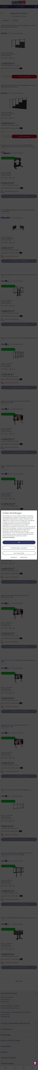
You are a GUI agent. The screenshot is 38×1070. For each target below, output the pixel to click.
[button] (35, 1063)
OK (19, 542)
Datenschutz (23, 557)
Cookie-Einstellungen (12, 513)
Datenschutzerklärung (9, 537)
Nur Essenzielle (19, 553)
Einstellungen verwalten (19, 548)
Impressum (14, 557)
